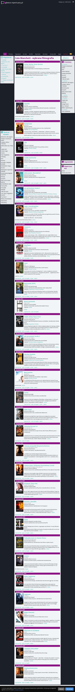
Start (5, 54)
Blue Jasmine (28, 372)
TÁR (25, 142)
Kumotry (64, 102)
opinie (44, 167)
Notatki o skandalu (30, 501)
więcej (45, 75)
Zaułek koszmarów (30, 158)
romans (34, 269)
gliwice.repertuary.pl (14, 2)
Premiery (10, 54)
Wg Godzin (37, 54)
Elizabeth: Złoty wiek (30, 483)
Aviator (26, 556)
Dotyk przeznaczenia (30, 668)
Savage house (65, 104)
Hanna (26, 393)
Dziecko (3, 153)
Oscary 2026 (53, 54)
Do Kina (25, 54)
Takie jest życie (65, 79)
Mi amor (64, 75)
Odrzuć (61, 689)
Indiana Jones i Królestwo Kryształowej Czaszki (39, 465)
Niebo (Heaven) (29, 612)
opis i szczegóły (25, 77)
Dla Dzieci (45, 54)
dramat (30, 148)
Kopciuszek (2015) (29, 283)
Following (3, 156)
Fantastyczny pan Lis (31, 426)
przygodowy (35, 129)
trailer (31, 77)
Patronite (65, 54)
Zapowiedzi (18, 54)
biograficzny (31, 360)
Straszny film (5, 76)
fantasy (55, 194)
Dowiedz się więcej (18, 689)
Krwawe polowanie (66, 73)
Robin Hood (27, 409)
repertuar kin (18, 77)
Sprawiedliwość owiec (6, 184)
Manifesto (27, 245)
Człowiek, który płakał (31, 648)
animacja (30, 194)
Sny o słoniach (65, 106)
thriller (30, 109)
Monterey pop (65, 88)
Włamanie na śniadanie (31, 630)
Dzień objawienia (66, 111)
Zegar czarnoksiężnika (31, 206)
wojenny (41, 360)
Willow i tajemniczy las (67, 107)
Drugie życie (65, 100)
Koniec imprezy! (65, 71)
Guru (63, 69)
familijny (50, 194)
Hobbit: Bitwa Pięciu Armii (32, 317)
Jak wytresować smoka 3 (32, 188)
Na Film (31, 54)
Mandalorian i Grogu (6, 166)
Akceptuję (69, 689)
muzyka (34, 148)
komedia (46, 194)
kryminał (39, 233)
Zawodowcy (4, 202)
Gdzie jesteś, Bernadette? (32, 173)
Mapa (59, 54)
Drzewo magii (4, 151)
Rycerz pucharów (29, 301)
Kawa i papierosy (29, 576)
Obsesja (4, 74)
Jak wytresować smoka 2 (32, 336)
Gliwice (66, 58)
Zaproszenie (4, 200)
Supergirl (64, 77)
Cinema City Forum (66, 172)
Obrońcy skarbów (29, 354)
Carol (25, 263)
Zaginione (27, 594)
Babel (26, 520)
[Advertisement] (37, 42)
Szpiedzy (27, 103)
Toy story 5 (64, 96)
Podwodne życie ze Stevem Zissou (35, 538)
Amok (63, 171)
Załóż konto (68, 2)
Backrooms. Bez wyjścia (67, 82)
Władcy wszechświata (6, 198)
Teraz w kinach (6, 133)
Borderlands (28, 124)
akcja (29, 129)
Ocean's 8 (27, 227)
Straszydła (4, 67)
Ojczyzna (64, 89)
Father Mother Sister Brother (33, 64)
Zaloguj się (61, 2)
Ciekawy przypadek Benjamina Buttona (37, 446)
